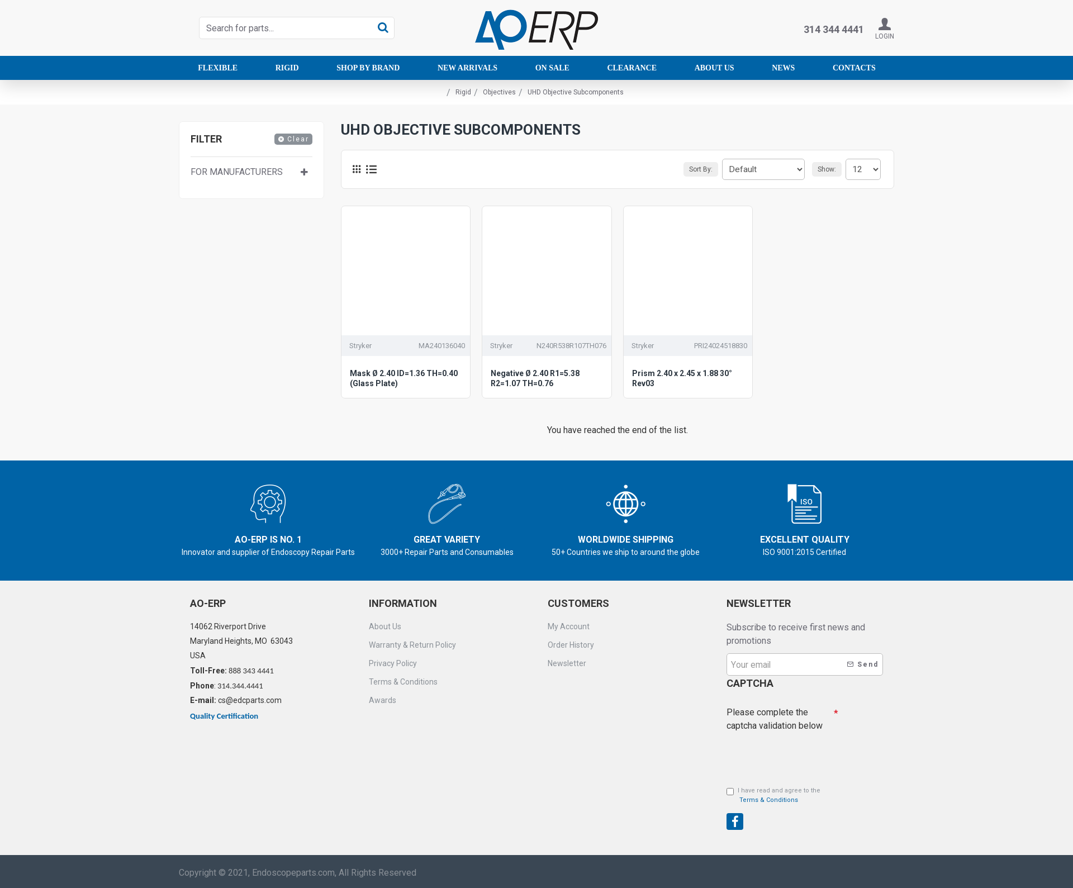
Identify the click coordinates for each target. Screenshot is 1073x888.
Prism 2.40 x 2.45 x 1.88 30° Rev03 (682, 378)
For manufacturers (237, 172)
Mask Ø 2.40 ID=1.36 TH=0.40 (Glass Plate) (404, 378)
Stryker (360, 345)
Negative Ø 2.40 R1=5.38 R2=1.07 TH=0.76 (535, 378)
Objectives (499, 92)
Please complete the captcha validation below (775, 716)
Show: (830, 169)
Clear (298, 139)
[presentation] (805, 753)
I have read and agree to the (773, 796)
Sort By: (711, 169)
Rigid (463, 92)
